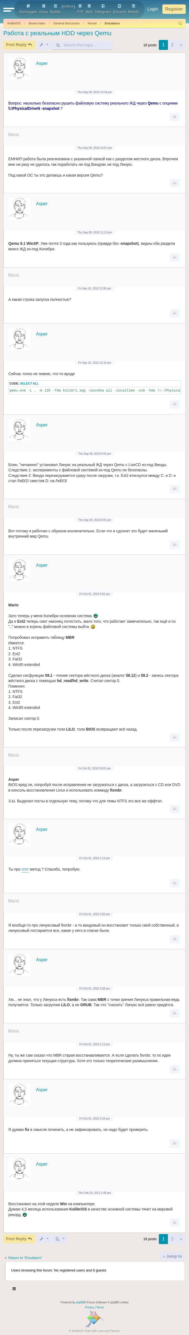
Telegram (103, 9)
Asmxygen (28, 9)
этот (25, 869)
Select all (29, 383)
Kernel (92, 23)
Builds (55, 9)
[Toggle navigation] (14, 1289)
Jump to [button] (173, 1256)
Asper (42, 63)
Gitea (43, 9)
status (68, 6)
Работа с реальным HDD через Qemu (57, 33)
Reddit (133, 9)
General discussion (66, 23)
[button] (8, 9)
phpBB (80, 1302)
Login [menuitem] (152, 9)
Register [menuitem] (174, 9)
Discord (119, 9)
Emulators (112, 23)
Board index (37, 23)
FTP (80, 9)
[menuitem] (180, 23)
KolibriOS (14, 23)
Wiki (89, 9)
